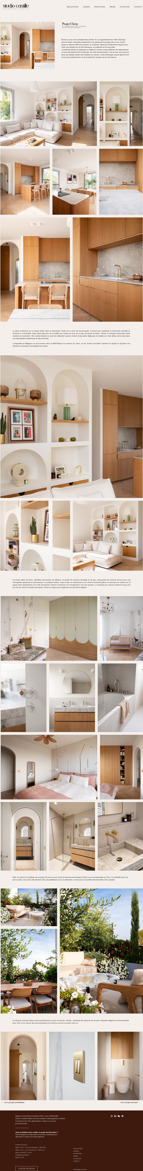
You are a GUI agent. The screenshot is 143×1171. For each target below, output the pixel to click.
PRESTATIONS (77, 1153)
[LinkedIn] (115, 1116)
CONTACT (76, 1161)
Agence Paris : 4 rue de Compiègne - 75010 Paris (30, 1147)
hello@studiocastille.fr (22, 1155)
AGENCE (76, 1151)
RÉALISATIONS (78, 1148)
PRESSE (75, 1156)
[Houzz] (119, 1116)
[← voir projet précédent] (13, 1102)
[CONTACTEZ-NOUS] (26, 1168)
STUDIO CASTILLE (21, 1145)
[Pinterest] (122, 1116)
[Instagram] (112, 1116)
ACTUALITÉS (77, 1159)
